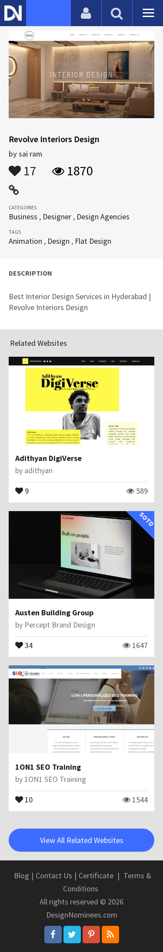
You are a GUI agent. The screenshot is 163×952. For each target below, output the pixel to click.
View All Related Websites (81, 840)
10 (24, 799)
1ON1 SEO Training (48, 767)
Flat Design (93, 241)
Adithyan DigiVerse (48, 458)
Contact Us (54, 875)
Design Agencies (103, 217)
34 (24, 644)
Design (58, 241)
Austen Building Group (54, 612)
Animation (25, 241)
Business (23, 217)
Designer (57, 217)
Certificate (96, 875)
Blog (21, 875)
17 (23, 166)
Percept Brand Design (59, 625)
